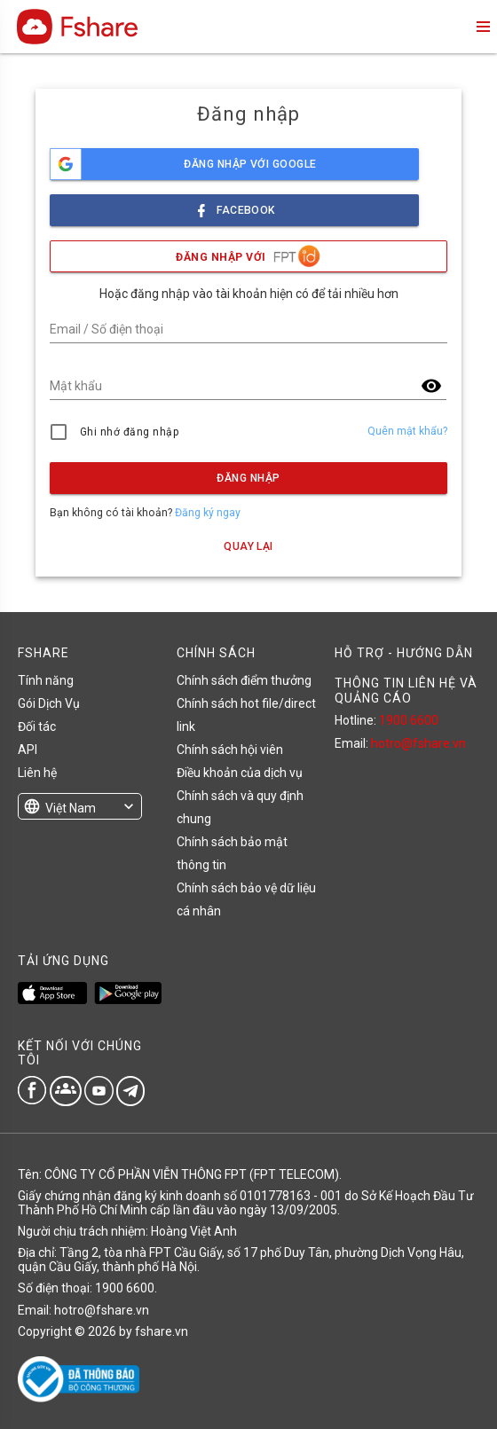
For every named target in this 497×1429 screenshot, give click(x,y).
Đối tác (37, 726)
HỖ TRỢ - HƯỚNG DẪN (404, 653)
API (27, 749)
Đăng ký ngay (208, 512)
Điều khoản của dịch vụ (240, 773)
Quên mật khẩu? (407, 431)
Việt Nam (70, 808)
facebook (234, 205)
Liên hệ (37, 773)
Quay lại (248, 546)
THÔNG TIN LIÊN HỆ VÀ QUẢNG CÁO (406, 690)
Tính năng (46, 680)
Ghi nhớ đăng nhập (129, 432)
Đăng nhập (248, 478)
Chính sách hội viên (230, 749)
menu (482, 26)
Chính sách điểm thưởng (244, 680)
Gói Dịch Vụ (49, 703)
